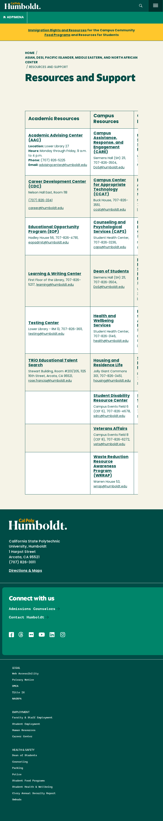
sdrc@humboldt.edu (109, 416)
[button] (140, 6)
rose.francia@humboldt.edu (50, 381)
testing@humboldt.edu (46, 334)
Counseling (20, 761)
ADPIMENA (13, 17)
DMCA (15, 685)
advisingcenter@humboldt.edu (63, 165)
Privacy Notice (23, 679)
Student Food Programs (28, 780)
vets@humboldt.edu (109, 444)
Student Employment (26, 723)
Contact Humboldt (26, 617)
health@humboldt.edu (110, 341)
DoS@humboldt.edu (108, 167)
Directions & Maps (25, 571)
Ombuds (16, 799)
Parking (17, 767)
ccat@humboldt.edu (109, 209)
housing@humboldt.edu (112, 381)
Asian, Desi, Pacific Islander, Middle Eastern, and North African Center (81, 60)
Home (30, 53)
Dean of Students (24, 755)
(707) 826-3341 (40, 200)
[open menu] (155, 6)
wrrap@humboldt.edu (110, 486)
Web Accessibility (25, 673)
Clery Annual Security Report (34, 793)
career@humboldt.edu (46, 208)
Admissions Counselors (32, 609)
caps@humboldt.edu (109, 247)
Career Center (22, 736)
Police (16, 774)
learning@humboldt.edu (55, 285)
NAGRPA (16, 698)
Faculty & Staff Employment (32, 717)
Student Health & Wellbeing (32, 786)
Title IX (18, 692)
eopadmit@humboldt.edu (48, 242)
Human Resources (23, 730)
